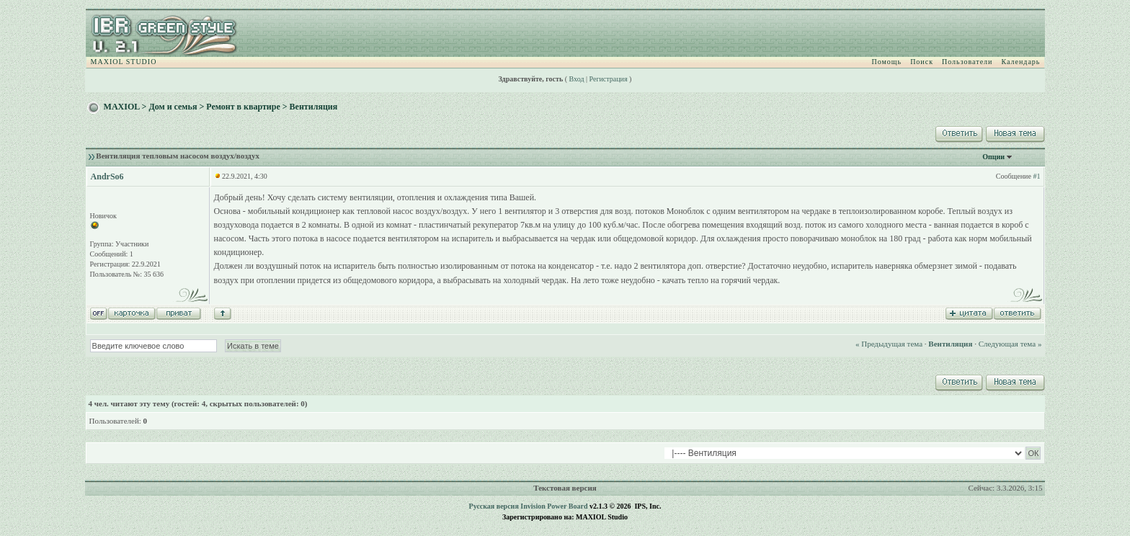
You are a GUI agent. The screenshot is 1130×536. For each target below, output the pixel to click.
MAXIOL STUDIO (124, 62)
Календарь (1020, 62)
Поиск (921, 62)
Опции (993, 157)
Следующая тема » (1010, 343)
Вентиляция (314, 107)
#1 (1036, 176)
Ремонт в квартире (243, 107)
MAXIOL (122, 107)
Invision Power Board (553, 506)
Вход (576, 79)
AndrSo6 (107, 176)
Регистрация (609, 79)
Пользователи (967, 62)
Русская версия (494, 506)
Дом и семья (172, 107)
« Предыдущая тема (888, 343)
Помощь (887, 62)
